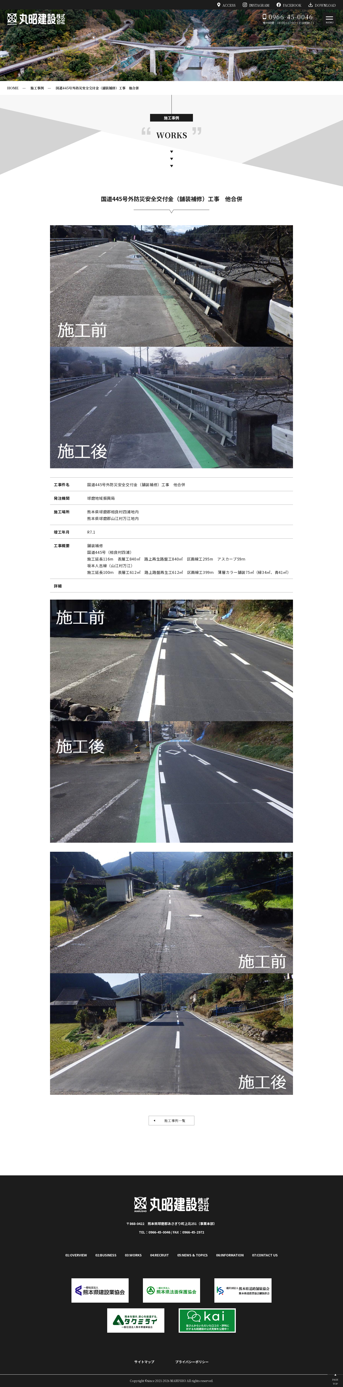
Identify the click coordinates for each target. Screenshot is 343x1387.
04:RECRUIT (159, 1255)
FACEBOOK (289, 5)
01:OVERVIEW (76, 1255)
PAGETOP (335, 1381)
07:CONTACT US (265, 1255)
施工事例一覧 (173, 1120)
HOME (13, 88)
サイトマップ (144, 1361)
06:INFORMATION (230, 1255)
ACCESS (226, 5)
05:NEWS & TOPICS (192, 1255)
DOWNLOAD (322, 5)
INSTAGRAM (256, 5)
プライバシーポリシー (192, 1361)
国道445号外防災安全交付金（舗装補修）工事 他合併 (97, 88)
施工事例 (37, 88)
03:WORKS (133, 1255)
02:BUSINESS (105, 1255)
